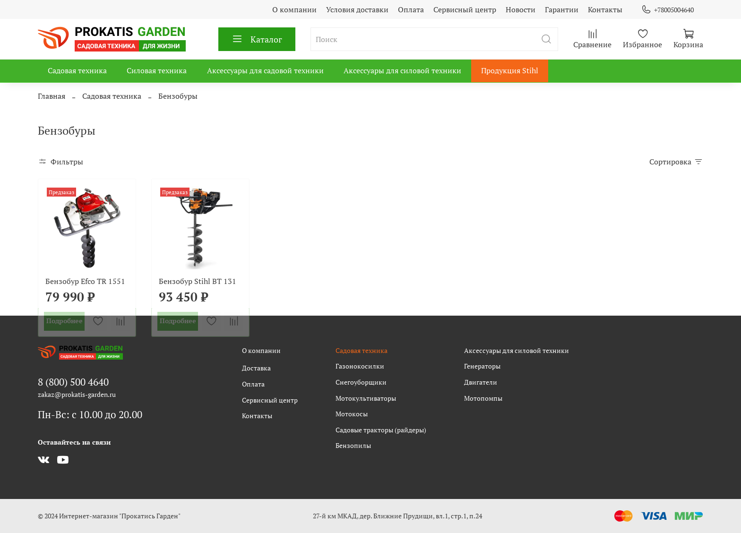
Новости (520, 9)
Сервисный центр (464, 9)
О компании (294, 9)
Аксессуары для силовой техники (402, 70)
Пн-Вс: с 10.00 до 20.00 (90, 414)
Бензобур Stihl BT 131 (197, 281)
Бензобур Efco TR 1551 (85, 281)
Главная (51, 96)
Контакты (605, 9)
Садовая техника (77, 70)
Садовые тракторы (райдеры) (381, 429)
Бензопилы (353, 445)
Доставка (256, 367)
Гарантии (561, 9)
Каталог (257, 39)
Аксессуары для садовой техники (265, 70)
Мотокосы (352, 413)
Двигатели (480, 382)
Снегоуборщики (361, 382)
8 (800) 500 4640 (73, 381)
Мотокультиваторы (366, 398)
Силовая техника (157, 70)
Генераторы (482, 365)
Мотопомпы (483, 398)
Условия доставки (357, 9)
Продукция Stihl (509, 70)
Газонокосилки (360, 365)
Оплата (411, 9)
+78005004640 (667, 10)
